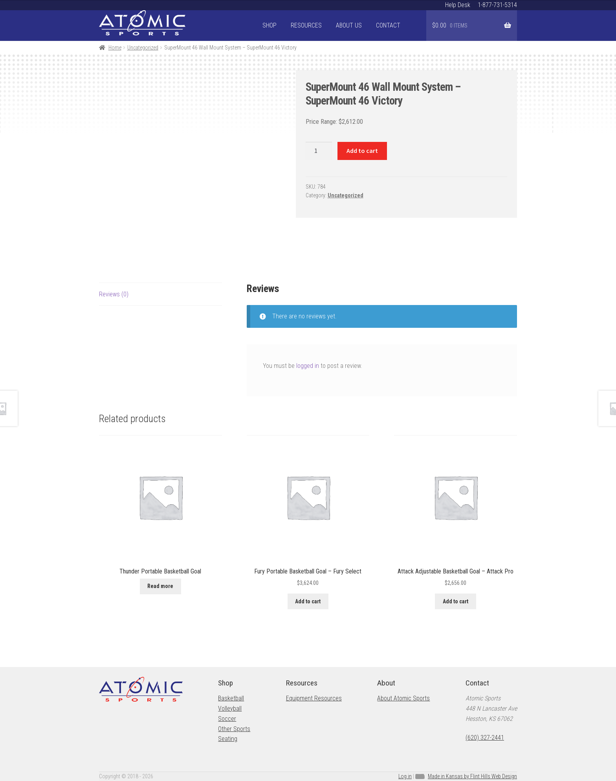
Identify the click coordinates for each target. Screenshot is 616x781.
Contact (388, 25)
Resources (306, 25)
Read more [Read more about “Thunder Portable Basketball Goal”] (160, 586)
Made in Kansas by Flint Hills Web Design (472, 776)
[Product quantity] (319, 151)
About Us (349, 25)
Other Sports (234, 729)
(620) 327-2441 (485, 737)
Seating (227, 738)
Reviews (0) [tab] (113, 294)
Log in (405, 776)
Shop (269, 25)
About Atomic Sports (403, 698)
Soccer (227, 718)
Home (114, 47)
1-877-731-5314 (497, 5)
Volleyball (230, 708)
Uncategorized (142, 47)
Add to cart (362, 150)
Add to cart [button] (308, 601)
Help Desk (457, 5)
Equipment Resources (314, 698)
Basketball (231, 698)
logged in (307, 365)
